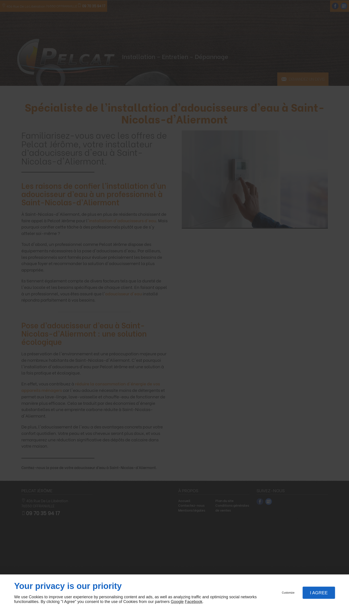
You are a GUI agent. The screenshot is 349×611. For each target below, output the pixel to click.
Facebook (193, 601)
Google (177, 601)
